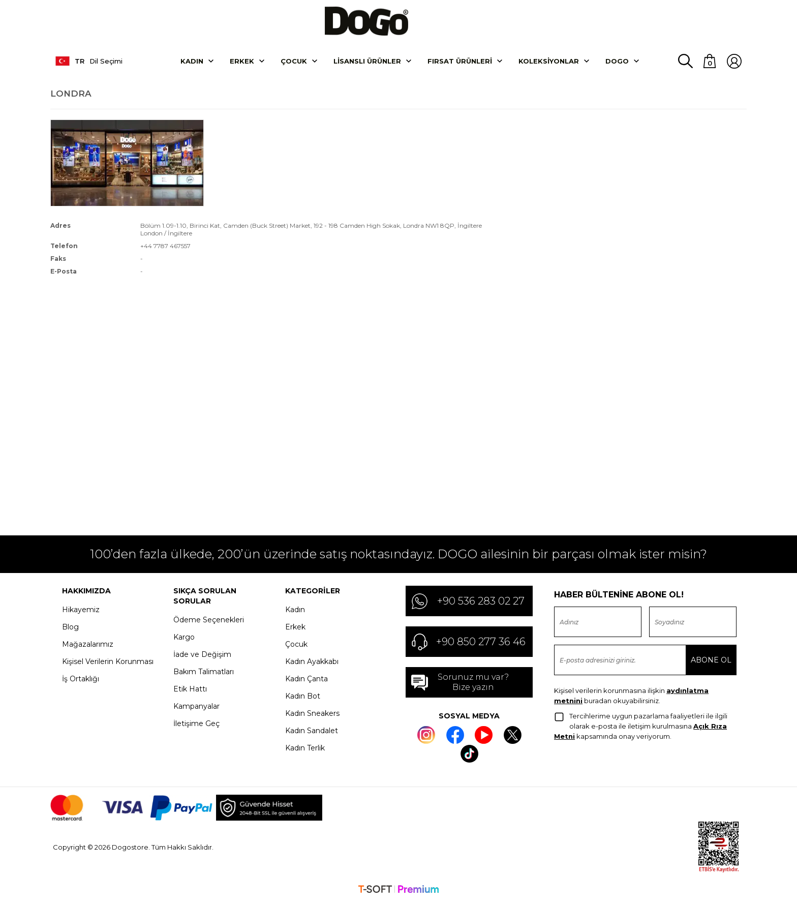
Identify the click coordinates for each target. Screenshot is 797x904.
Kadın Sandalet (311, 732)
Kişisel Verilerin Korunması (108, 663)
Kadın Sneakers (312, 714)
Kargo (184, 638)
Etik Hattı (190, 690)
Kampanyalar (196, 707)
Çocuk (294, 62)
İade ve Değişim (202, 655)
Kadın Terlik (305, 749)
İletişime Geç (196, 725)
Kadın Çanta (306, 680)
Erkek (242, 62)
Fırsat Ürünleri (459, 62)
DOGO (617, 62)
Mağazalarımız (87, 645)
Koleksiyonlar (548, 62)
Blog (70, 628)
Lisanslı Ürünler (367, 62)
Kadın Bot (302, 697)
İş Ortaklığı (80, 680)
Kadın (191, 62)
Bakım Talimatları (203, 673)
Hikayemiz (81, 611)
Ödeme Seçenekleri (208, 621)
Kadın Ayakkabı (312, 663)
